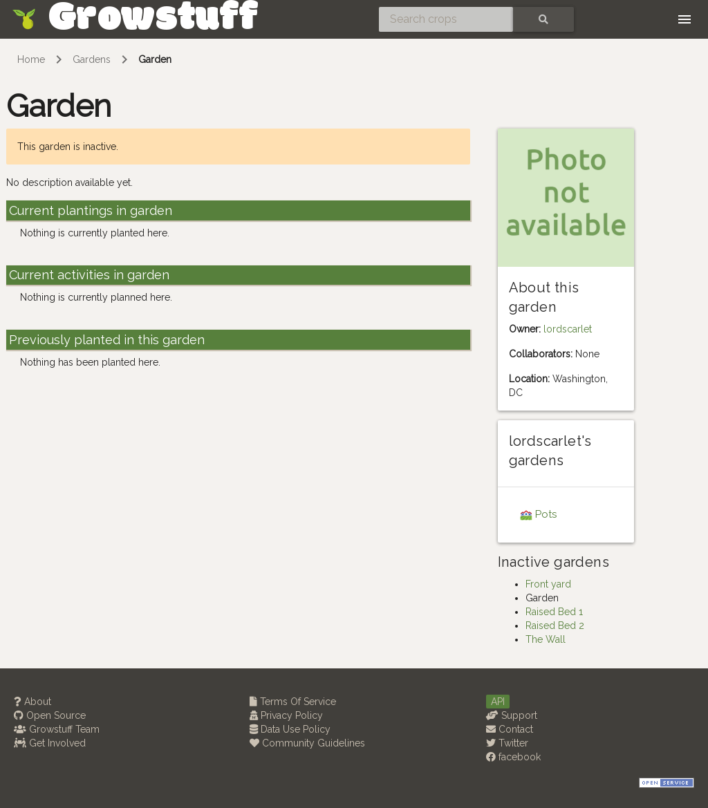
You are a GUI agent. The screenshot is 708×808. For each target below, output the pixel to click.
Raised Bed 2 (554, 625)
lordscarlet (567, 329)
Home (31, 59)
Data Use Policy (290, 729)
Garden (154, 59)
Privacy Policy (286, 715)
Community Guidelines (307, 743)
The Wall (545, 639)
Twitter (507, 743)
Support (511, 715)
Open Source (50, 715)
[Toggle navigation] (684, 19)
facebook (513, 756)
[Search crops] (446, 19)
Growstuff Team (57, 729)
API (498, 701)
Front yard (548, 584)
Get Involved (50, 743)
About (32, 701)
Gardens (92, 59)
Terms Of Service (293, 701)
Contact (509, 729)
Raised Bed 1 (554, 611)
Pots (546, 514)
